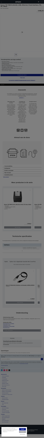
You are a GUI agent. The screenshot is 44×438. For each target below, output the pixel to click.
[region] (14, 432)
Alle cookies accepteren (22, 429)
